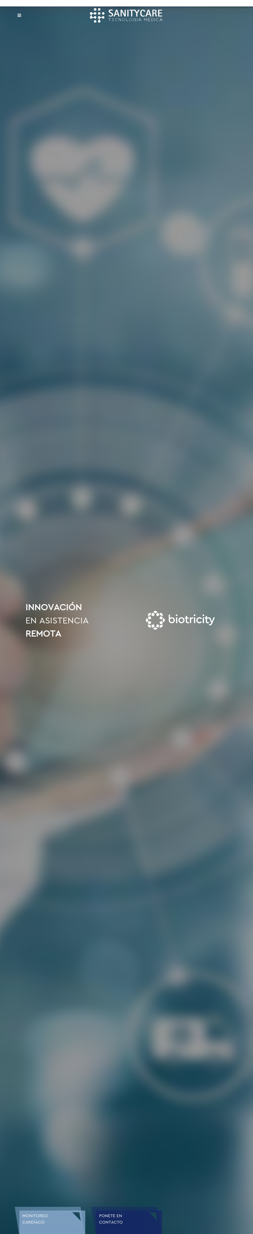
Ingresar (106, 1108)
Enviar (180, 1128)
